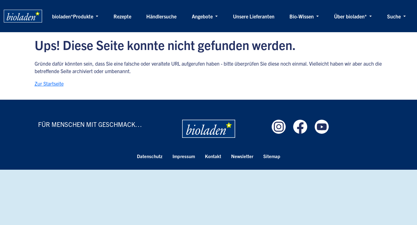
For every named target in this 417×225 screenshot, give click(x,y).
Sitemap (271, 156)
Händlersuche (161, 16)
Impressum (183, 156)
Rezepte (122, 16)
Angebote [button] (203, 16)
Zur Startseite (49, 83)
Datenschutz (149, 156)
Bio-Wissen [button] (302, 16)
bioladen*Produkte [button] (73, 16)
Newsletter (242, 156)
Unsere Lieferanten (253, 16)
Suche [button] (394, 16)
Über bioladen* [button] (351, 16)
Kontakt (213, 156)
